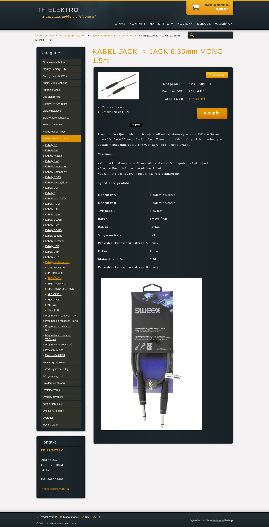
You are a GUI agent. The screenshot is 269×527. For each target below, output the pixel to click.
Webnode (218, 520)
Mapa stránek (71, 516)
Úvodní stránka (44, 35)
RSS (87, 516)
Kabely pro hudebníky (103, 35)
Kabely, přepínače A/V (72, 35)
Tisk (99, 516)
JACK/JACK (129, 35)
